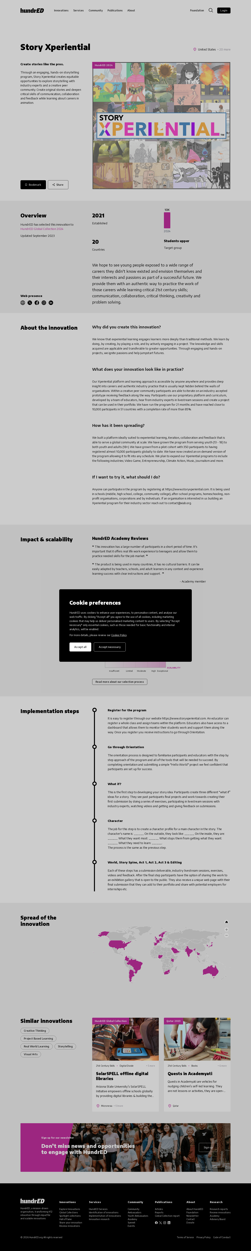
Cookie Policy (119, 635)
